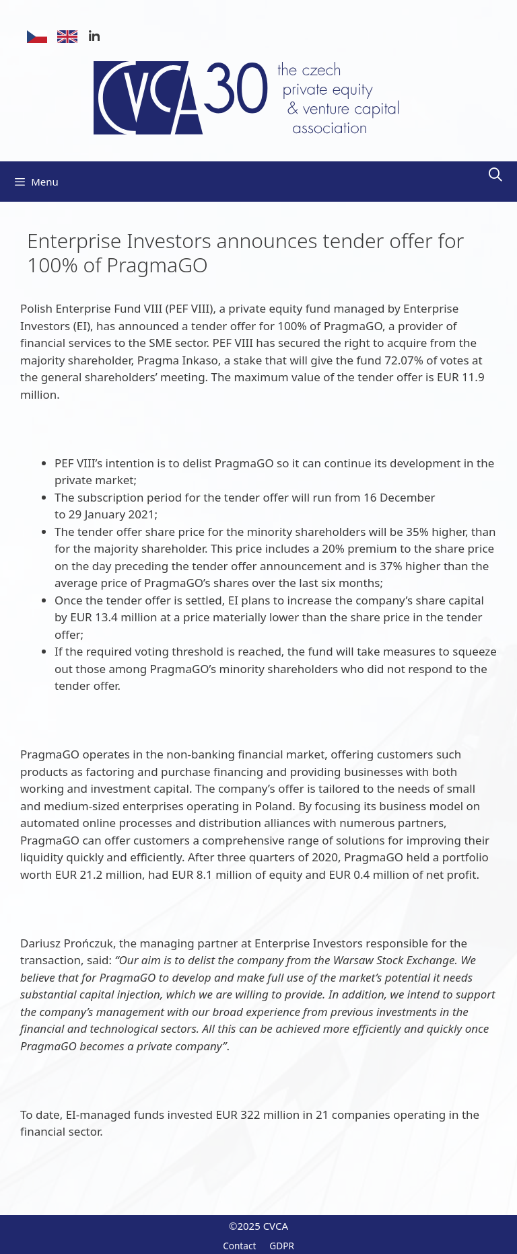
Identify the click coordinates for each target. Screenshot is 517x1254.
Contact (239, 1245)
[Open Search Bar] (495, 174)
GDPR (281, 1245)
